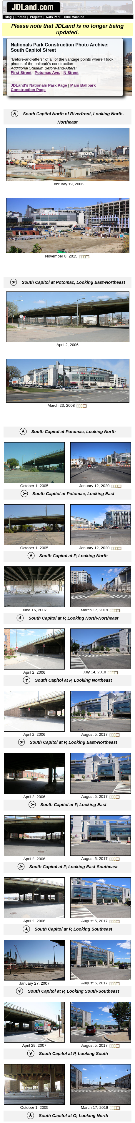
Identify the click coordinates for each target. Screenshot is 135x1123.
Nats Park (53, 17)
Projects (36, 17)
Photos (21, 17)
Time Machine (74, 17)
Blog (8, 17)
